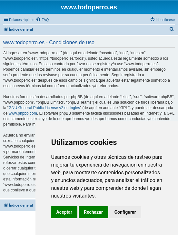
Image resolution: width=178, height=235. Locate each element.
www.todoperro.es (89, 7)
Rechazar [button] (93, 212)
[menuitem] (42, 20)
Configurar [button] (125, 212)
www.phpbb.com (23, 113)
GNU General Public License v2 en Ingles (44, 108)
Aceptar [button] (64, 212)
